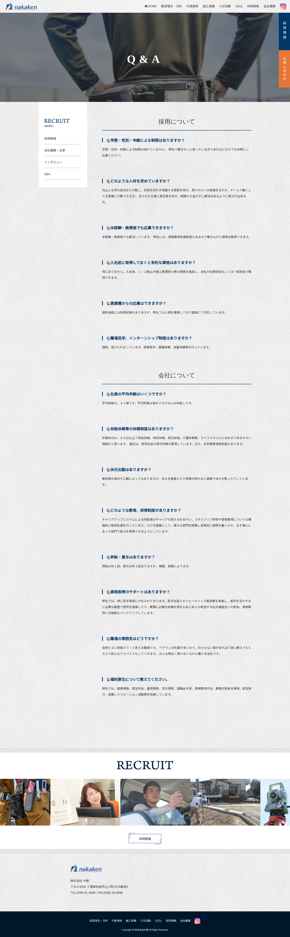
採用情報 (253, 6)
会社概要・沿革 (54, 150)
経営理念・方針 (171, 6)
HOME (151, 6)
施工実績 (209, 6)
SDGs (239, 6)
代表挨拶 (192, 6)
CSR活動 (225, 6)
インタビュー (53, 162)
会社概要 (269, 6)
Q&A (47, 173)
